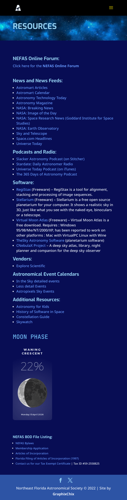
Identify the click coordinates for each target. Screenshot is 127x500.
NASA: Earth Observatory (37, 128)
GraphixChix (63, 494)
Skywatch (24, 321)
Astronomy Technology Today (41, 97)
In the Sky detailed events (38, 281)
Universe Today (29, 143)
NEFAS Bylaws (25, 443)
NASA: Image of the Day (36, 113)
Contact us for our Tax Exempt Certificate (43, 463)
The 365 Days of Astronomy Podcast (46, 174)
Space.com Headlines (34, 138)
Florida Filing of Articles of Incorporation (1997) (47, 458)
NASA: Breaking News (34, 108)
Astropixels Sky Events (35, 291)
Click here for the (46, 65)
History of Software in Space (40, 311)
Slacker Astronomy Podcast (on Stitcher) (50, 158)
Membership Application (32, 448)
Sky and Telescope (31, 133)
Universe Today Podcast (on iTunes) (46, 169)
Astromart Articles (32, 87)
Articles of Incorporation (32, 453)
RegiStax (23, 189)
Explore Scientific (30, 265)
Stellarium (25, 199)
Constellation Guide (32, 316)
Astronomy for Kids (32, 306)
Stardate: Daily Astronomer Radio (44, 164)
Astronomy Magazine (34, 102)
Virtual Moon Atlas (32, 220)
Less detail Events (31, 286)
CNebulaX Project (31, 245)
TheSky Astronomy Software (40, 240)
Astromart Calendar (33, 92)
